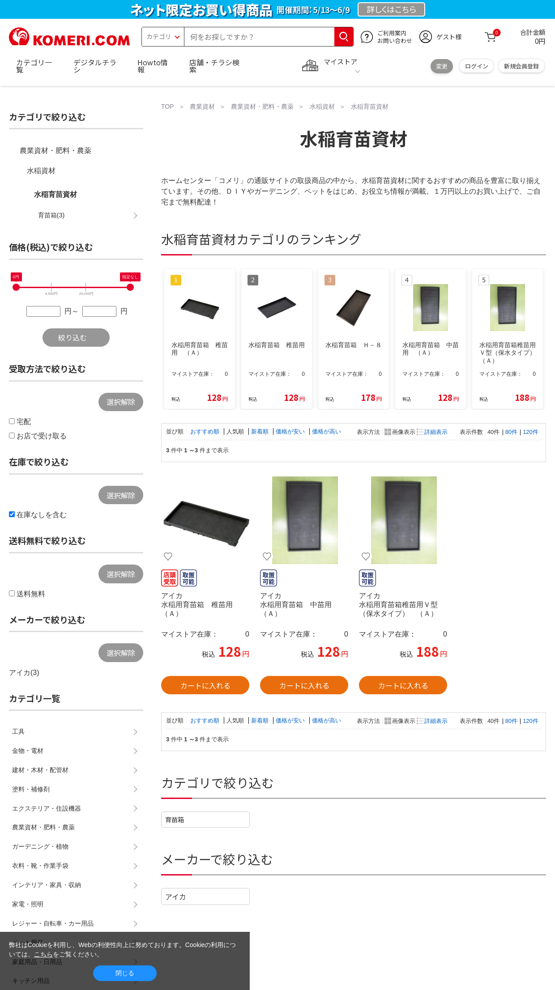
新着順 (260, 431)
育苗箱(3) (51, 215)
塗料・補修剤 (31, 789)
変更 (442, 66)
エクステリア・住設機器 (46, 808)
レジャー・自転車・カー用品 (53, 923)
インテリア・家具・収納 (46, 884)
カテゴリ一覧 (34, 66)
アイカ (175, 896)
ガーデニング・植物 (40, 846)
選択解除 (121, 401)
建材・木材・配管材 (40, 769)
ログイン (476, 66)
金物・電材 (27, 750)
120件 (530, 432)
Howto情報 (152, 66)
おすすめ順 (205, 431)
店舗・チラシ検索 (214, 66)
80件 (511, 432)
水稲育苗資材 (55, 194)
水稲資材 (41, 170)
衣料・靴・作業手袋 (40, 865)
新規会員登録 (521, 66)
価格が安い (291, 431)
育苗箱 (174, 819)
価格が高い (326, 431)
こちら (43, 954)
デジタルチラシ (94, 66)
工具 (18, 731)
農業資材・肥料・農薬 (55, 150)
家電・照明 (27, 904)
